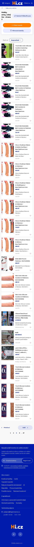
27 (23, 433)
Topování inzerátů (7, 482)
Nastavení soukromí (19, 491)
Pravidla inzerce (6, 491)
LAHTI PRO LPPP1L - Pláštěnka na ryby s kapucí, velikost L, (21, 350)
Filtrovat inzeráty (18, 30)
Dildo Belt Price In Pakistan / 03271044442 (22, 260)
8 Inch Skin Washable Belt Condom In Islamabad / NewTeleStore (21, 68)
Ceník (16, 479)
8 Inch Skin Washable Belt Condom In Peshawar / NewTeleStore (21, 108)
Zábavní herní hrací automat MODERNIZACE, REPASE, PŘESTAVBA (23, 316)
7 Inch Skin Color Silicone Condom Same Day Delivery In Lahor (23, 48)
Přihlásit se (27, 3)
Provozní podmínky (16, 488)
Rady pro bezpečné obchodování (11, 485)
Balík (16, 332)
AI (24, 485)
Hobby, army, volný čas (11, 8)
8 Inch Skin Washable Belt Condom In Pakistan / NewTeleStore (23, 88)
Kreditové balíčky (6, 479)
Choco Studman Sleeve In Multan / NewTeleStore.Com (22, 242)
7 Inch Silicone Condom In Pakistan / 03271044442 (22, 369)
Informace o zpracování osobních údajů (13, 500)
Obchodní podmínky (7, 503)
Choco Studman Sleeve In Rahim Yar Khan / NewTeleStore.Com (22, 147)
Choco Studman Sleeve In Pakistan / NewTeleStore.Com (22, 166)
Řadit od (5, 40)
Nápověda (4, 488)
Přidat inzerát (17, 25)
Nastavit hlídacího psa (23, 16)
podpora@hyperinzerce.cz (12, 512)
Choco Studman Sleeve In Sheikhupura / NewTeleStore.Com (22, 185)
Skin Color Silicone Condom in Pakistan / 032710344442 (22, 278)
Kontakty (19, 503)
